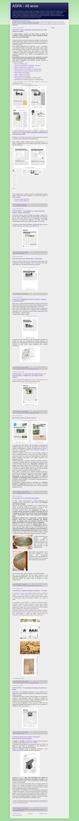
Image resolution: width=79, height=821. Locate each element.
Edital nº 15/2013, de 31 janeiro (22, 76)
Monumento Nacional (39, 449)
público (31, 615)
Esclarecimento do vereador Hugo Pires (24, 79)
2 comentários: (24, 204)
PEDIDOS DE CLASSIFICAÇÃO (40, 809)
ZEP (25, 451)
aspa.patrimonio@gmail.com (32, 226)
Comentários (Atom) (18, 815)
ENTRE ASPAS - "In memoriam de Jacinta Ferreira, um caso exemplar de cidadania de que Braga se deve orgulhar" (29, 375)
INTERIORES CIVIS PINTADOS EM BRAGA (25, 498)
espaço (28, 615)
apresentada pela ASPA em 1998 (36, 744)
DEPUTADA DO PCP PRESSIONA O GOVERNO (27, 259)
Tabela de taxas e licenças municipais (23, 71)
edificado (22, 615)
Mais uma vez (16, 575)
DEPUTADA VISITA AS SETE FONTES (24, 418)
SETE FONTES (28, 493)
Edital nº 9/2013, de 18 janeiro (21, 72)
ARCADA (18, 253)
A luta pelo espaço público (20, 199)
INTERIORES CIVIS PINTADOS (21, 585)
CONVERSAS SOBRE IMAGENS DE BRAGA (31, 682)
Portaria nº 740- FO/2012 (31, 742)
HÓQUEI (23, 733)
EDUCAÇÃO (18, 809)
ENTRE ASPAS (22, 253)
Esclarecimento (18, 77)
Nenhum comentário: (25, 252)
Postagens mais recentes (17, 813)
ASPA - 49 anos (25, 6)
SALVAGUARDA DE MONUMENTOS (18, 810)
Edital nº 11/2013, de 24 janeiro (22, 74)
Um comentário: (24, 584)
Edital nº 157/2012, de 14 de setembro (23, 67)
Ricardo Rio (24, 137)
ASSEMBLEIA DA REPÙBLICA (21, 493)
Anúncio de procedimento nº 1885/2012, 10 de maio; (27, 65)
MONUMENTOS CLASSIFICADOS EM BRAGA (28, 809)
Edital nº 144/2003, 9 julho (20, 63)
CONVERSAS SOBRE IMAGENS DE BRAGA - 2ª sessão (29, 590)
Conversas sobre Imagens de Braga (28, 593)
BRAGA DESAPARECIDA (20, 682)
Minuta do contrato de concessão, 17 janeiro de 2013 (27, 69)
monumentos (15, 615)
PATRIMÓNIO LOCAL (38, 585)
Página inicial (30, 813)
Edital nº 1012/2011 (39, 306)
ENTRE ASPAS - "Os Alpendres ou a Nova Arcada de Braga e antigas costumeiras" (28, 211)
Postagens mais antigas (43, 813)
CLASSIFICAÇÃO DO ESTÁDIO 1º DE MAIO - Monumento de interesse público (26, 737)
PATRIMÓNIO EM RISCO (30, 585)
